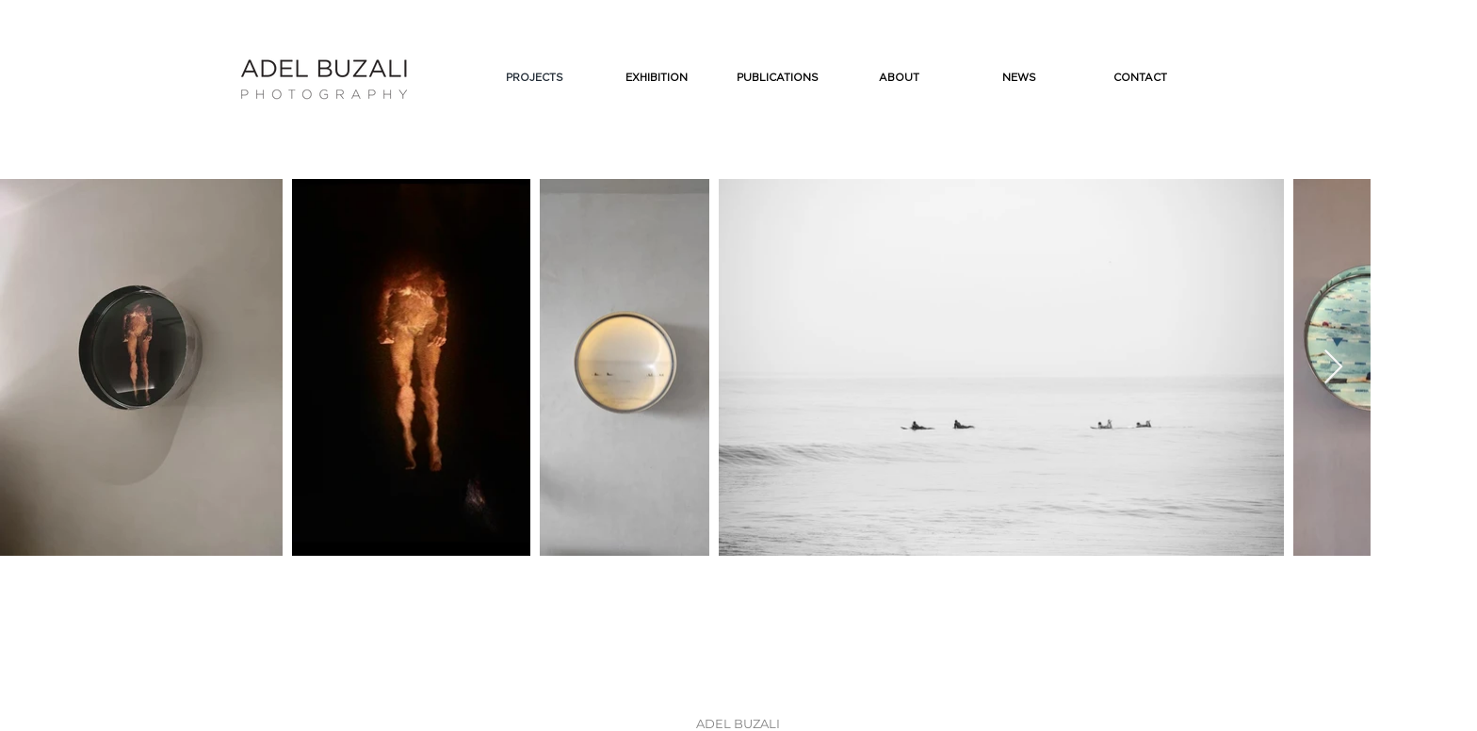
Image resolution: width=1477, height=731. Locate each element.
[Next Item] (1333, 367)
